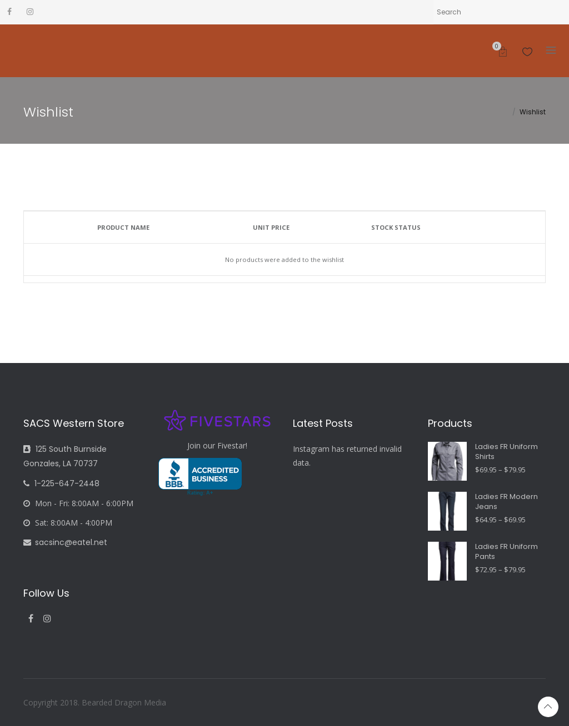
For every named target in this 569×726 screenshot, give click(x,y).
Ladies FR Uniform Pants (506, 552)
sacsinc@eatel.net (65, 542)
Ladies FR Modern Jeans (506, 502)
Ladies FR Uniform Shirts (506, 452)
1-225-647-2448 (61, 483)
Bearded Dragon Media (124, 702)
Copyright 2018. (52, 702)
